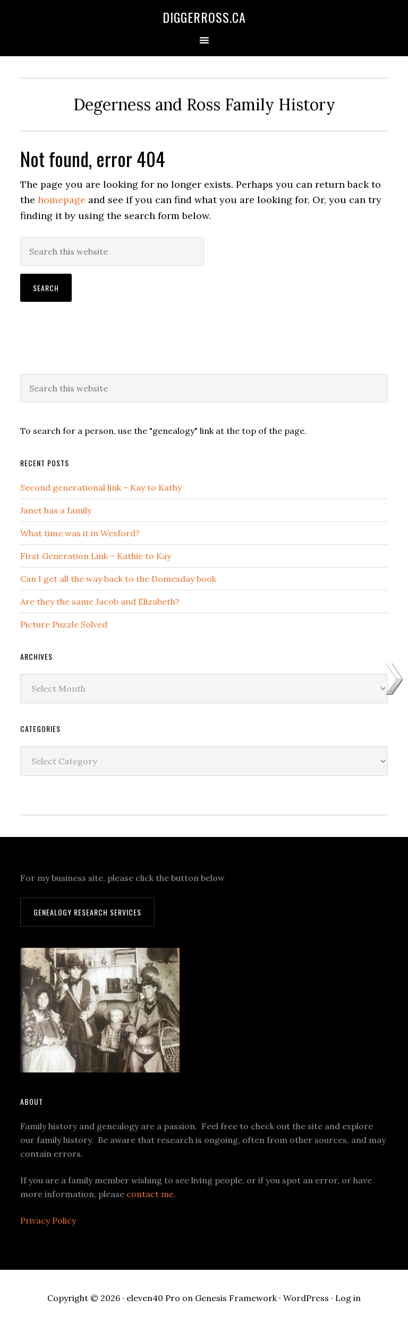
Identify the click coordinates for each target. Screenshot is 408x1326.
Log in (348, 1298)
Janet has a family (55, 510)
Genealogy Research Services (87, 912)
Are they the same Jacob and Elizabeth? (100, 601)
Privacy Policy (48, 1220)
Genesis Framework (236, 1298)
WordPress (306, 1298)
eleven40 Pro (153, 1298)
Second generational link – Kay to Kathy (101, 487)
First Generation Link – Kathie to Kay (95, 556)
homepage (62, 200)
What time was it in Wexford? (80, 533)
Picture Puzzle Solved (63, 624)
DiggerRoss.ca (204, 17)
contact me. (151, 1194)
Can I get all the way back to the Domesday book (118, 578)
